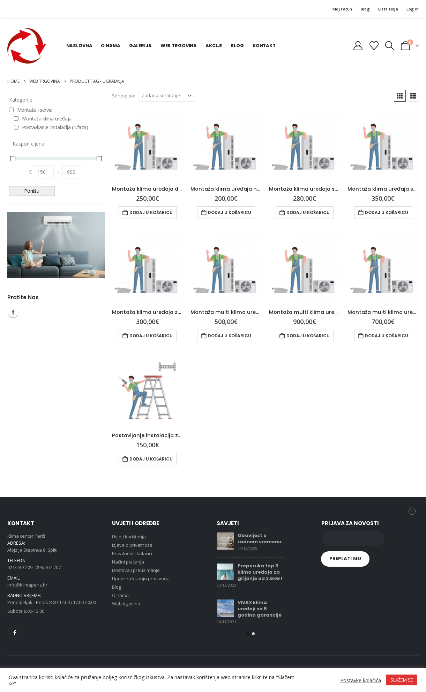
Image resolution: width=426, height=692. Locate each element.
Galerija (140, 45)
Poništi (31, 190)
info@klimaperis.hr (27, 585)
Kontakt (264, 45)
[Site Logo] (26, 46)
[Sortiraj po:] (166, 96)
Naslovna (79, 45)
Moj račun (342, 9)
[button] (389, 45)
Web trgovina (178, 45)
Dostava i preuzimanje (136, 570)
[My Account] (358, 45)
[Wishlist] (373, 45)
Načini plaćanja (128, 562)
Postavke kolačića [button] (360, 680)
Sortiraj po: (123, 96)
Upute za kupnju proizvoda (141, 578)
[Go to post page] (225, 541)
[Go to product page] (148, 144)
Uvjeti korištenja (129, 536)
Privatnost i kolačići (132, 553)
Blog (365, 9)
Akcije (213, 45)
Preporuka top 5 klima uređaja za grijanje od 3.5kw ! (260, 572)
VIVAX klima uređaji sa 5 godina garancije (260, 608)
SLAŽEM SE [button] (401, 680)
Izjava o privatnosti (132, 545)
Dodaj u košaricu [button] (151, 212)
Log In (412, 9)
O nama (110, 45)
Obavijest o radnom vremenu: (260, 538)
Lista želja (388, 9)
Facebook (13, 312)
